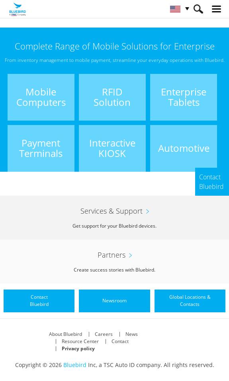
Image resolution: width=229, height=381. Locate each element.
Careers (104, 334)
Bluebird (74, 365)
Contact (120, 341)
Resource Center (80, 341)
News (131, 334)
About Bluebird (65, 334)
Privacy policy (78, 348)
